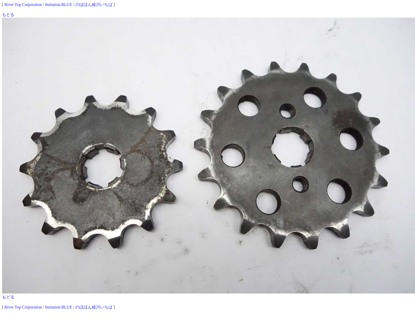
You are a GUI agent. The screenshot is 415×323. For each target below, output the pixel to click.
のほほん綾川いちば (94, 4)
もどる (8, 14)
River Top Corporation (23, 4)
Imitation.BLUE (58, 4)
